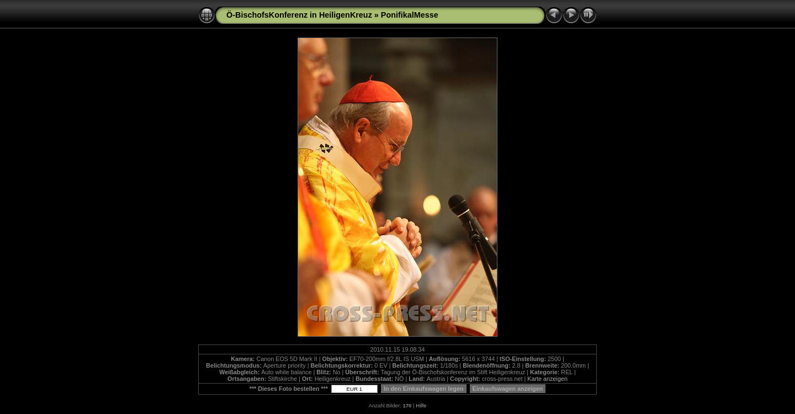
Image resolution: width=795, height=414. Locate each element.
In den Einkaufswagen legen (423, 388)
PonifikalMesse (409, 14)
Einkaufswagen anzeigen (508, 388)
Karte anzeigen (547, 378)
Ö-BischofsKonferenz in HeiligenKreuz (299, 14)
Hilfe (421, 405)
